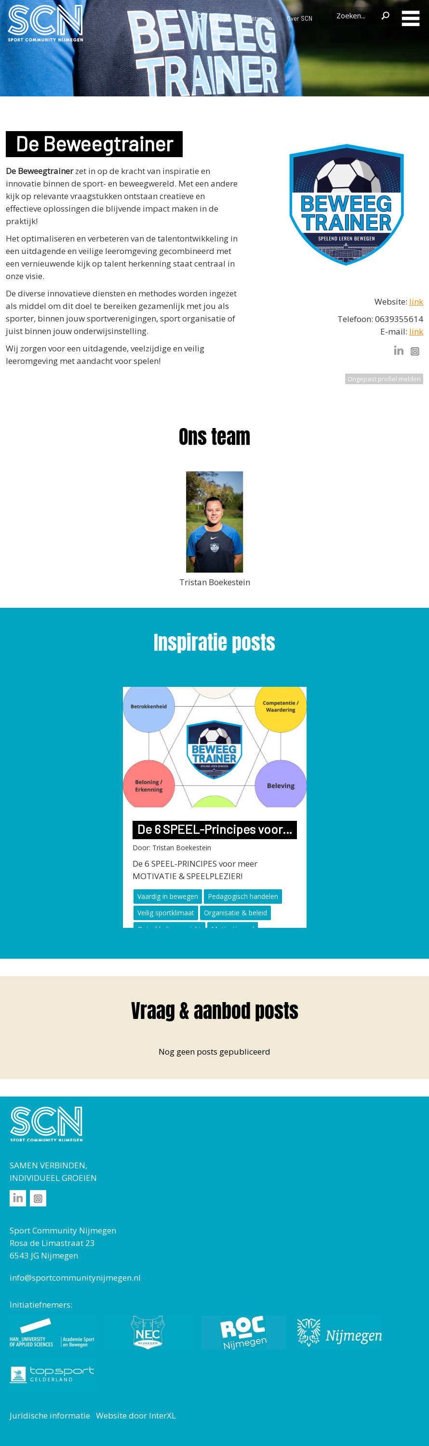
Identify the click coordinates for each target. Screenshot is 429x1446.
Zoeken (385, 15)
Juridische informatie (50, 1415)
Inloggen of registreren (232, 18)
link (416, 301)
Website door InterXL (136, 1415)
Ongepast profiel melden (384, 379)
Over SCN (299, 18)
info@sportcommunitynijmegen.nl (75, 1277)
